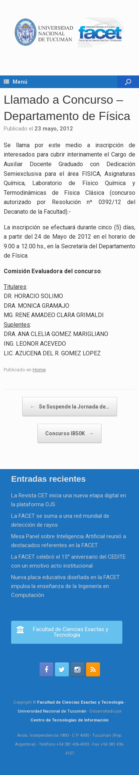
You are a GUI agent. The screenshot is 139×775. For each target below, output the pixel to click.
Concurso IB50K (69, 433)
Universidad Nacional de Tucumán (52, 711)
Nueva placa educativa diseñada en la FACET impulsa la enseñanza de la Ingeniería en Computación (65, 586)
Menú (15, 82)
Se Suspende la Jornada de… (69, 406)
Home (39, 369)
